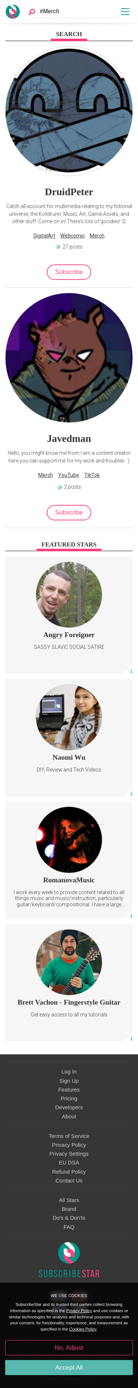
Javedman (69, 438)
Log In (69, 1072)
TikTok (92, 475)
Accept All (69, 1367)
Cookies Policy (82, 1329)
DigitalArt (44, 236)
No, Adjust (69, 1347)
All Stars (69, 1200)
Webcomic (72, 236)
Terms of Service (69, 1136)
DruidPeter (69, 191)
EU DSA (69, 1163)
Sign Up (69, 1081)
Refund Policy (69, 1172)
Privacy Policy (69, 1145)
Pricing (69, 1098)
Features (69, 1090)
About (69, 1117)
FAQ (69, 1227)
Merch (97, 236)
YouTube (68, 475)
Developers (69, 1107)
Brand (69, 1209)
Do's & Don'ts (69, 1218)
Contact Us (69, 1181)
